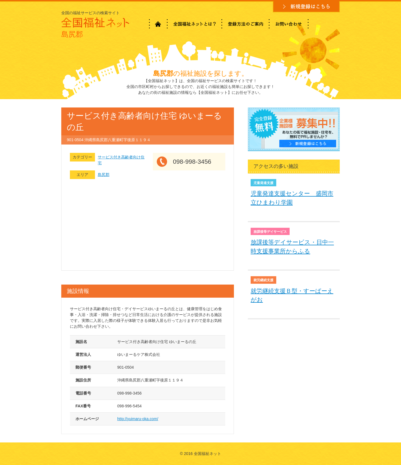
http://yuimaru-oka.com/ (137, 419)
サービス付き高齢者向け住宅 (121, 160)
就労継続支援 (263, 280)
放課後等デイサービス (270, 232)
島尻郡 (103, 174)
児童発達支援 (263, 183)
